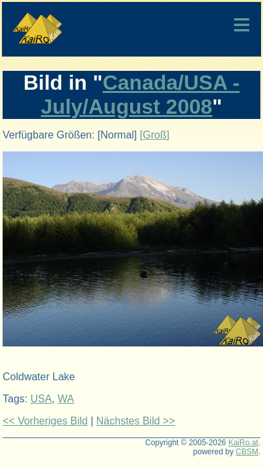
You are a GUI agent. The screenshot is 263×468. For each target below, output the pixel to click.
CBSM (247, 451)
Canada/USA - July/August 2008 (140, 94)
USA (41, 398)
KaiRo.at (243, 442)
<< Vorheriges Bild (45, 420)
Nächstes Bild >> (135, 420)
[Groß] (154, 134)
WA (65, 398)
